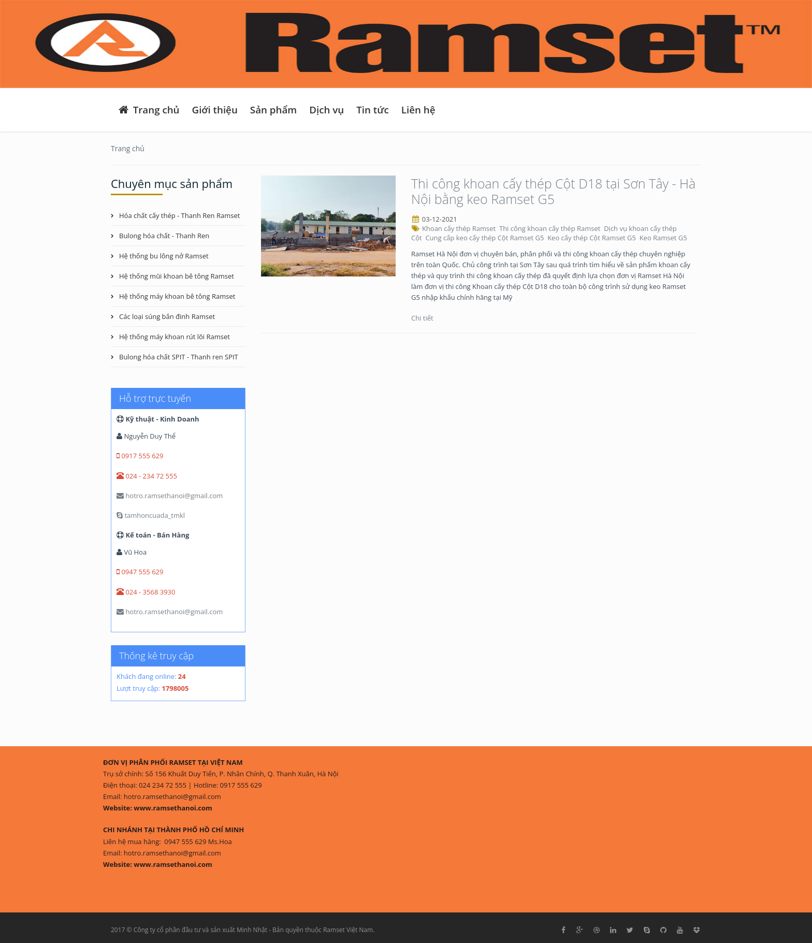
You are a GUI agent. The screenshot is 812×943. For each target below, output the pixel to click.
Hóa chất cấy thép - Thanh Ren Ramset (179, 215)
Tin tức (372, 109)
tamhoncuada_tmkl (151, 515)
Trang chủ (148, 109)
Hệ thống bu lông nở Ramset (164, 255)
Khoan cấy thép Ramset (460, 228)
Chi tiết (423, 318)
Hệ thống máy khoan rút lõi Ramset (174, 336)
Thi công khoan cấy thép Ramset (550, 228)
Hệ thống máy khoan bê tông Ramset (177, 296)
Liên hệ (418, 109)
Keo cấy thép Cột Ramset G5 (592, 237)
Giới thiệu (215, 109)
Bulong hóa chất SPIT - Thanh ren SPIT (178, 356)
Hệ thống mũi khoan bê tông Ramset (176, 276)
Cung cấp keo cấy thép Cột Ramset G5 (485, 237)
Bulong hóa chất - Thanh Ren (164, 235)
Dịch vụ (326, 109)
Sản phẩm (273, 109)
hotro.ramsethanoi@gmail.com (170, 495)
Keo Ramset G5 (664, 237)
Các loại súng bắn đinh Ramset (167, 316)
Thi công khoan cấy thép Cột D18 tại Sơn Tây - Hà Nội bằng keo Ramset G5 (553, 191)
